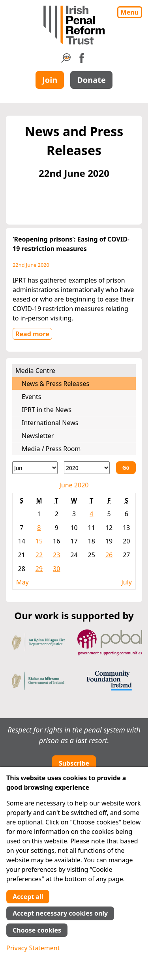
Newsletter (38, 435)
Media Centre (35, 370)
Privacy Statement (33, 948)
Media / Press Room (51, 448)
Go (125, 467)
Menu (130, 12)
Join (49, 80)
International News (50, 422)
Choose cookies (37, 930)
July (126, 582)
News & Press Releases (55, 383)
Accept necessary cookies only (60, 913)
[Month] (35, 467)
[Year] (86, 467)
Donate (91, 80)
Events (31, 396)
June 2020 (74, 485)
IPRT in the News (46, 409)
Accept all (28, 896)
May (22, 582)
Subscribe (74, 763)
